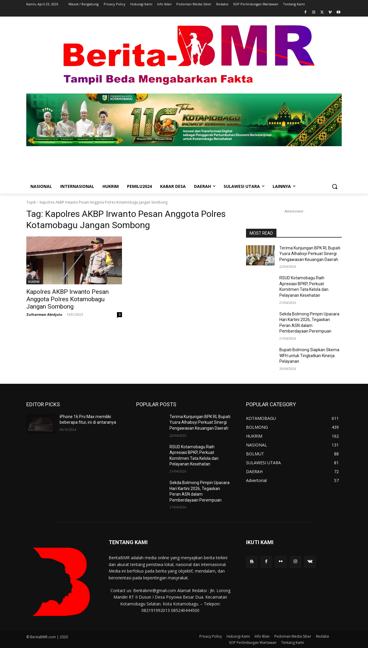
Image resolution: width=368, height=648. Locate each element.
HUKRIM (34, 282)
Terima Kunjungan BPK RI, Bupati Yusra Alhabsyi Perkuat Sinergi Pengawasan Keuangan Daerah (309, 254)
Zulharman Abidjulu (44, 314)
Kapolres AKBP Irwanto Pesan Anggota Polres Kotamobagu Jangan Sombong (67, 299)
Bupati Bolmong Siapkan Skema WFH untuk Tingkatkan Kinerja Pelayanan (309, 355)
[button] (335, 186)
